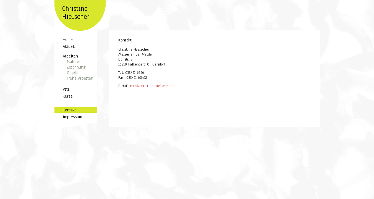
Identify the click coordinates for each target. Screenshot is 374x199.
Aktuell (69, 46)
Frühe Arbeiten (80, 78)
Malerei (73, 61)
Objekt (72, 72)
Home (68, 39)
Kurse (68, 96)
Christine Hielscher (75, 12)
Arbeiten (70, 56)
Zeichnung (76, 67)
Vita (66, 89)
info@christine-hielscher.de (152, 86)
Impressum (72, 117)
